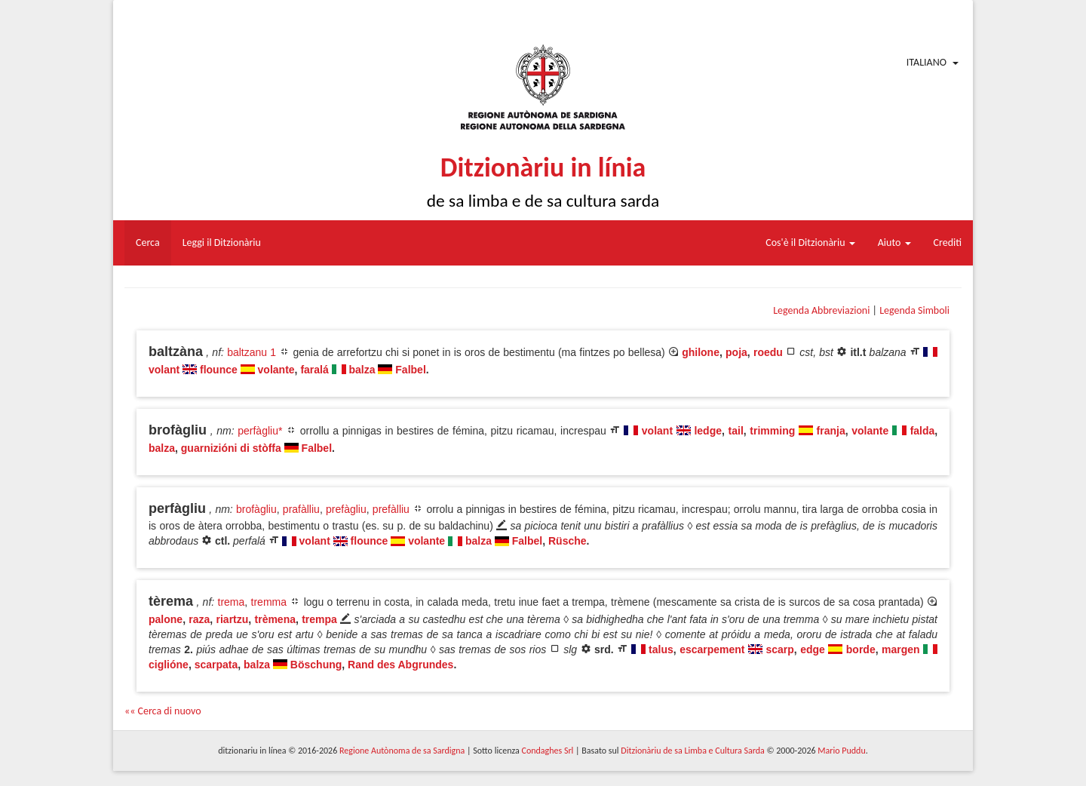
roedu (768, 352)
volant (164, 370)
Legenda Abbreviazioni (821, 310)
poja (736, 352)
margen (901, 649)
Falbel (410, 370)
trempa (319, 619)
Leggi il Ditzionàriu (222, 242)
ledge (708, 431)
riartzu (232, 619)
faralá (314, 370)
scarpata (216, 665)
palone (166, 619)
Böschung (316, 665)
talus (661, 649)
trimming (772, 431)
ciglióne (169, 665)
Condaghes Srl (547, 750)
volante (276, 370)
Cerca (148, 242)
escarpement (712, 649)
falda (922, 431)
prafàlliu (301, 509)
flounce (219, 370)
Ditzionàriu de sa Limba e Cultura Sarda (692, 750)
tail (736, 431)
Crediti (948, 242)
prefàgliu (346, 509)
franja (831, 431)
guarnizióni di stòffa (231, 448)
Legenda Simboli (914, 310)
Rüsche (567, 541)
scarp (779, 649)
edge (812, 649)
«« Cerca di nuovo (162, 711)
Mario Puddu (841, 750)
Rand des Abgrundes (400, 665)
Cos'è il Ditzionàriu (809, 242)
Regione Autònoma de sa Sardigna (402, 750)
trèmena (275, 619)
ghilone (700, 352)
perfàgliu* (260, 431)
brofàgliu (256, 509)
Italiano (926, 62)
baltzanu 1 (251, 352)
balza (362, 370)
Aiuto (894, 242)
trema (231, 602)
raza (199, 619)
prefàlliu (391, 509)
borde (861, 649)
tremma (269, 602)
